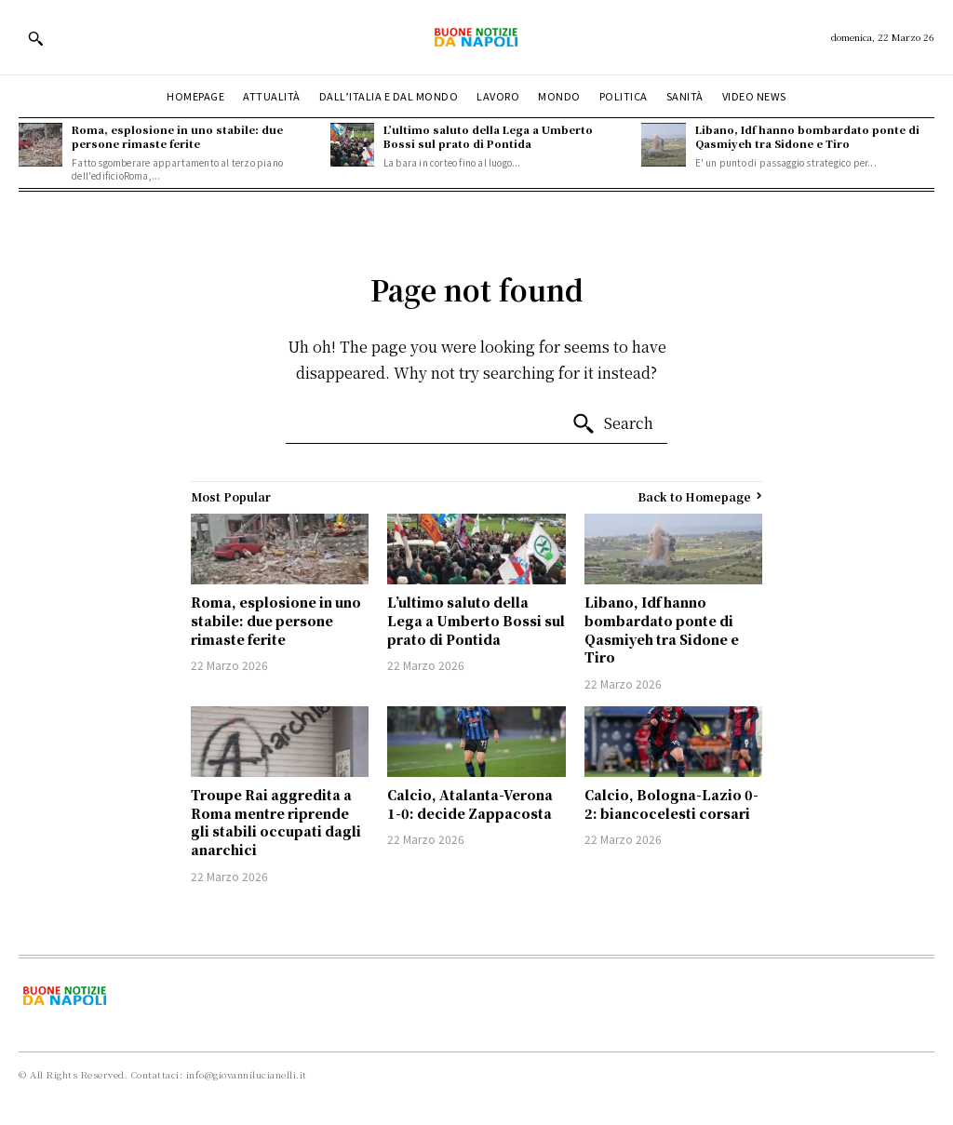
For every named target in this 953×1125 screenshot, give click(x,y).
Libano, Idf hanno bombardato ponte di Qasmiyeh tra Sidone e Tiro (807, 136)
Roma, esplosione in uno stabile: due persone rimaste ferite (177, 136)
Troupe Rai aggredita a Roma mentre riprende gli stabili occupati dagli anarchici (276, 822)
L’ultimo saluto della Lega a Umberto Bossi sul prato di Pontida (488, 136)
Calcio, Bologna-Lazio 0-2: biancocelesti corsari (671, 804)
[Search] (612, 424)
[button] (35, 38)
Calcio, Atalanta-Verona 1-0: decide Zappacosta (470, 804)
